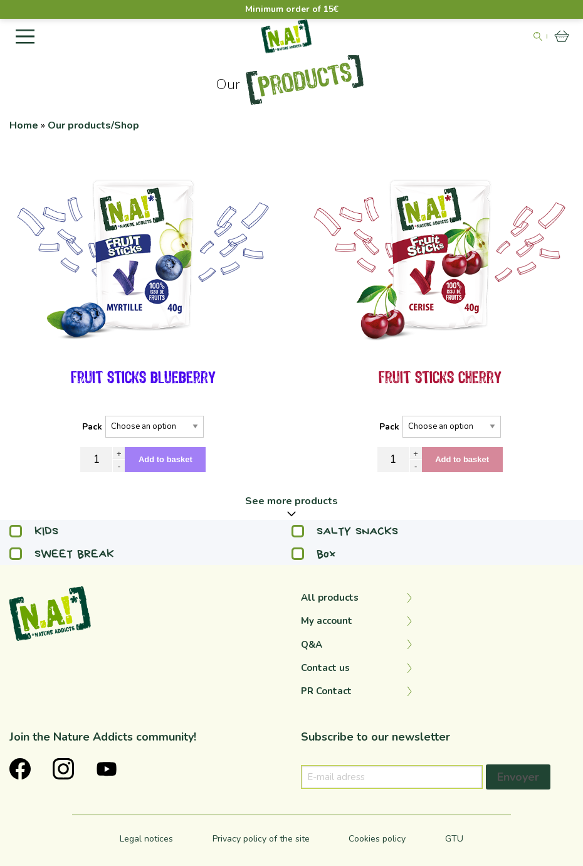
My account (326, 621)
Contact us (325, 668)
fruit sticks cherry (440, 378)
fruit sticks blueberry (143, 378)
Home (23, 125)
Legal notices (146, 839)
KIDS (33, 531)
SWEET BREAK (61, 553)
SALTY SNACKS (345, 531)
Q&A (311, 644)
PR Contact (326, 691)
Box (314, 553)
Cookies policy (377, 839)
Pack (92, 427)
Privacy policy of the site (261, 839)
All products (330, 597)
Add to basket (165, 459)
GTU (454, 839)
